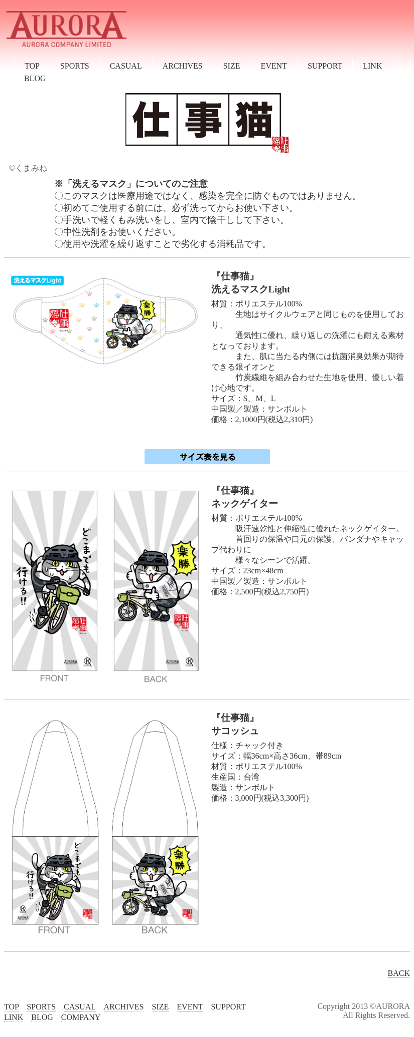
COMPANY (80, 1017)
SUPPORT (325, 66)
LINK (372, 66)
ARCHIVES (183, 66)
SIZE (231, 66)
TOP (32, 66)
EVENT (273, 66)
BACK (399, 973)
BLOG (35, 78)
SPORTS (74, 66)
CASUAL (126, 66)
